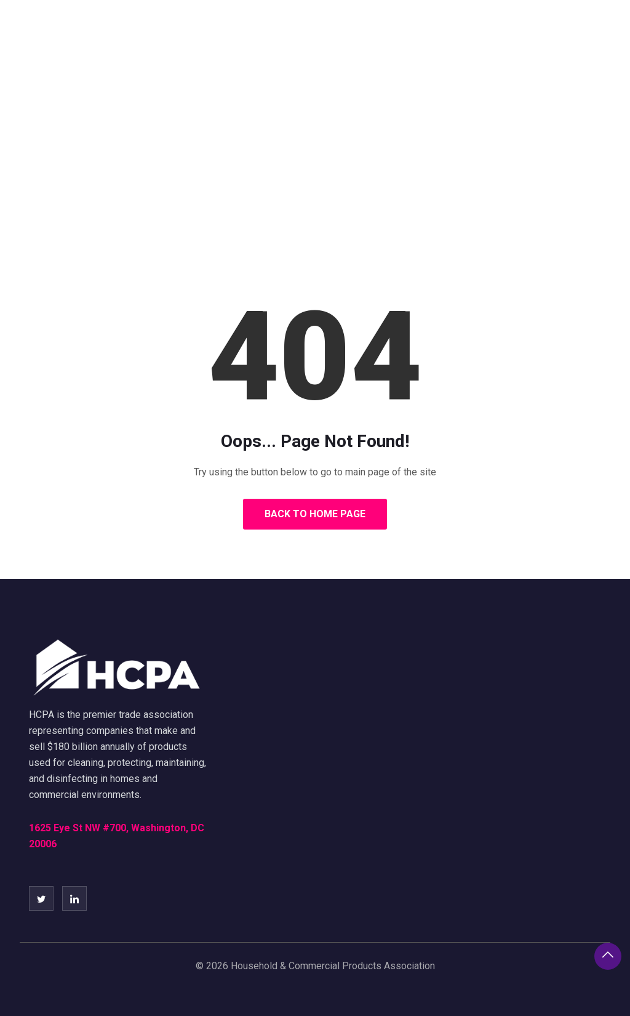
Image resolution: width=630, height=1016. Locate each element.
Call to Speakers (548, 34)
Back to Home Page (315, 514)
